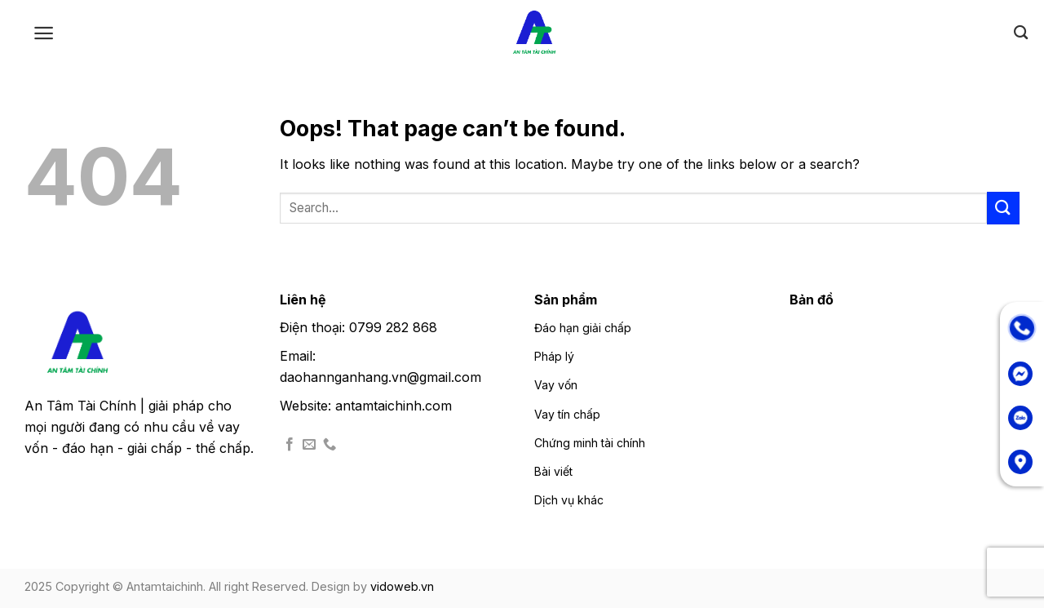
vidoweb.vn (402, 586)
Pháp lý (554, 356)
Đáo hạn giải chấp (582, 328)
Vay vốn (555, 385)
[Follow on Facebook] (289, 444)
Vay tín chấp (567, 414)
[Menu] (44, 33)
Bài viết (553, 471)
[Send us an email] (309, 444)
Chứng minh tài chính (589, 443)
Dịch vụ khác (569, 500)
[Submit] (1003, 208)
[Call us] (329, 444)
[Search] (1021, 33)
